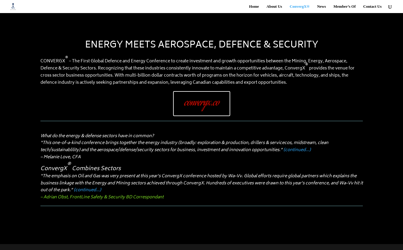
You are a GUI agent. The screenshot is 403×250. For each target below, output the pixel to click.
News (321, 6)
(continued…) (297, 150)
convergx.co (201, 103)
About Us (274, 6)
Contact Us (372, 6)
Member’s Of (344, 6)
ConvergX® (300, 6)
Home (254, 6)
